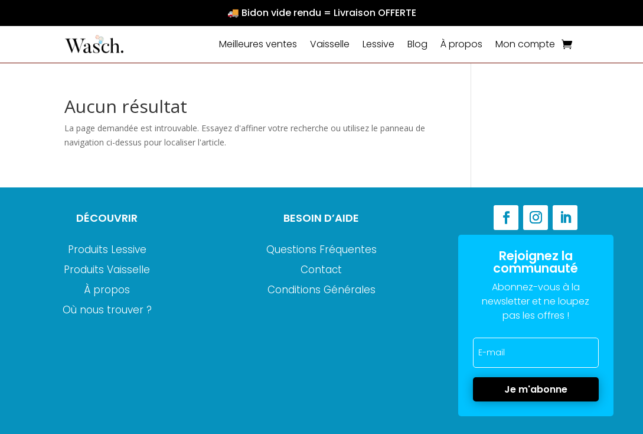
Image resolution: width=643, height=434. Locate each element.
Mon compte (525, 44)
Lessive (378, 44)
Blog (417, 44)
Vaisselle (330, 44)
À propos (461, 44)
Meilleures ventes (258, 44)
